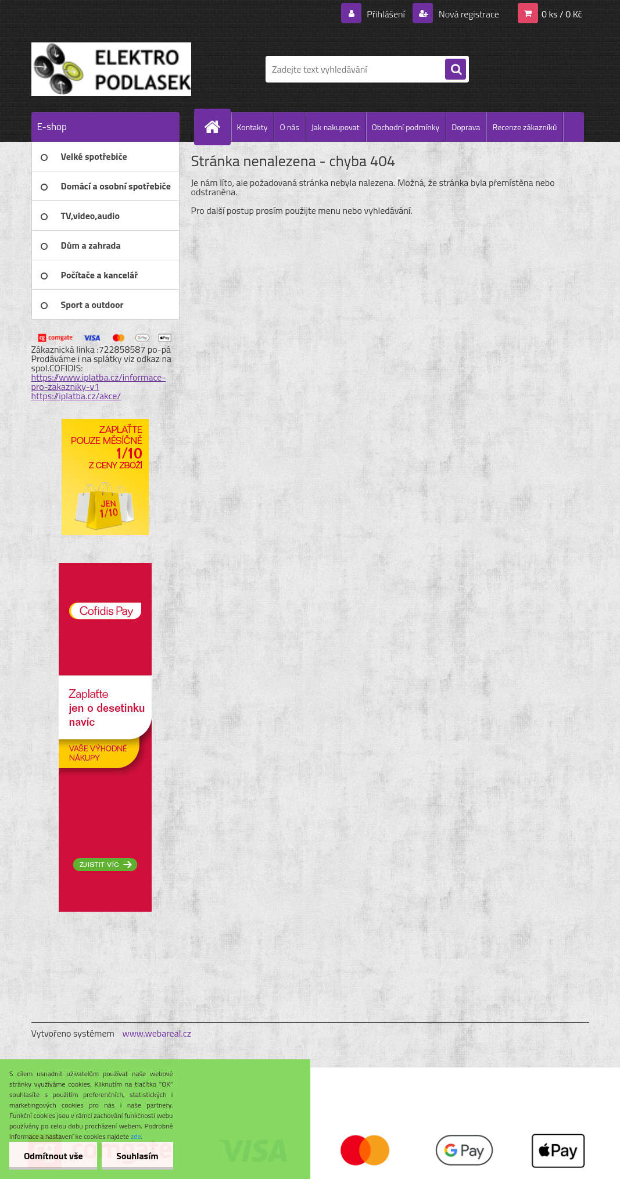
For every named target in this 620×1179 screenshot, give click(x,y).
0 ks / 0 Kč (562, 14)
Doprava (465, 127)
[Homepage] (217, 126)
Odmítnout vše (53, 1156)
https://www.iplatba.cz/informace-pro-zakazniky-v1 (98, 381)
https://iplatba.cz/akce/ (76, 396)
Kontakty (252, 127)
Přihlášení (386, 14)
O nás (289, 127)
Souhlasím (138, 1156)
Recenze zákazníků (524, 127)
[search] (455, 70)
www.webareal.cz (156, 1033)
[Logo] (111, 69)
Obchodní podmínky (406, 127)
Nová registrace (467, 14)
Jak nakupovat (335, 127)
